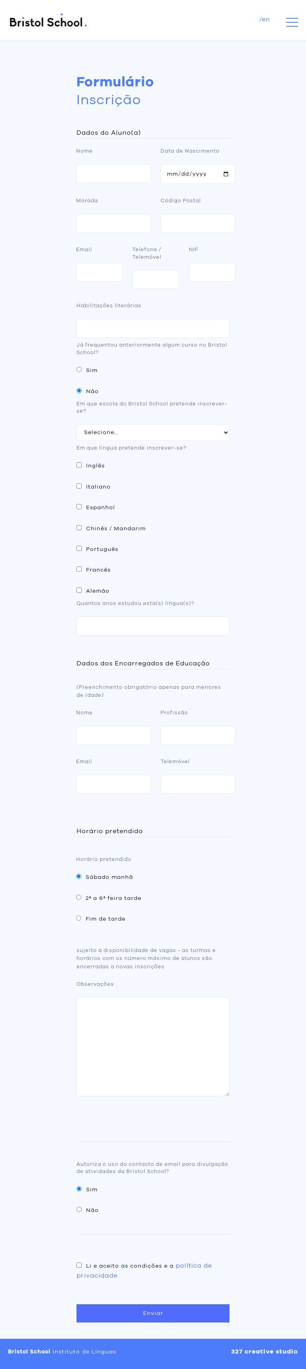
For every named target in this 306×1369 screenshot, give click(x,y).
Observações (95, 984)
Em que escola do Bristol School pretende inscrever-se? (152, 407)
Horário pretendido (103, 859)
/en (264, 19)
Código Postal (181, 201)
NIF (193, 249)
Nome (84, 151)
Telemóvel (175, 761)
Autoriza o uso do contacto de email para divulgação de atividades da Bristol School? (152, 1168)
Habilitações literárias (108, 305)
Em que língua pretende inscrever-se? (131, 448)
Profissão (174, 713)
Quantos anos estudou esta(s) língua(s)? (135, 603)
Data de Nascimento (190, 151)
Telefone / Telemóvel (146, 253)
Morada (87, 201)
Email (84, 249)
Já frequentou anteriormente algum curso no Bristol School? (151, 349)
